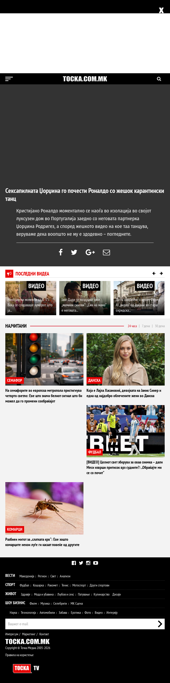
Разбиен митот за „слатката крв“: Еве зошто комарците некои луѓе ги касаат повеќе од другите (42, 542)
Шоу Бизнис (15, 602)
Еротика (76, 612)
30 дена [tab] (160, 326)
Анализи (65, 576)
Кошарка (38, 585)
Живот (10, 593)
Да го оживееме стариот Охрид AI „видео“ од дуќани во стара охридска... (138, 305)
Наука (13, 612)
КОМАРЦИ (14, 529)
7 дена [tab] (146, 326)
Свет (53, 576)
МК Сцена (77, 603)
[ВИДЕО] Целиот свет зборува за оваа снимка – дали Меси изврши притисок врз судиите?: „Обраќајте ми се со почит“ (125, 467)
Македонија (26, 576)
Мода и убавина (44, 594)
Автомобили (47, 612)
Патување (84, 594)
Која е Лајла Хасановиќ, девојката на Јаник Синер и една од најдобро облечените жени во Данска (124, 393)
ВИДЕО (36, 286)
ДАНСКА (94, 380)
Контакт (44, 634)
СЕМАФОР (14, 380)
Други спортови (99, 585)
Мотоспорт (79, 585)
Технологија (28, 612)
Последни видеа (32, 274)
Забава (63, 612)
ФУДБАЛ (94, 452)
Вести (10, 575)
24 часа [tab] (132, 326)
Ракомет (53, 585)
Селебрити (60, 603)
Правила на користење (19, 655)
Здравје (25, 594)
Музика (45, 603)
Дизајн (116, 594)
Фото (88, 612)
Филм (33, 603)
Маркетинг (28, 634)
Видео (99, 612)
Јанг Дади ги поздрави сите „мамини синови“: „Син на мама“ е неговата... (84, 305)
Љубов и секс (65, 594)
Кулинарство (102, 594)
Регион (42, 576)
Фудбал (24, 585)
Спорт (10, 584)
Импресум (11, 634)
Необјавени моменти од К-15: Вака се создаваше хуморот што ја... (30, 305)
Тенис (65, 585)
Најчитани (16, 326)
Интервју (112, 612)
